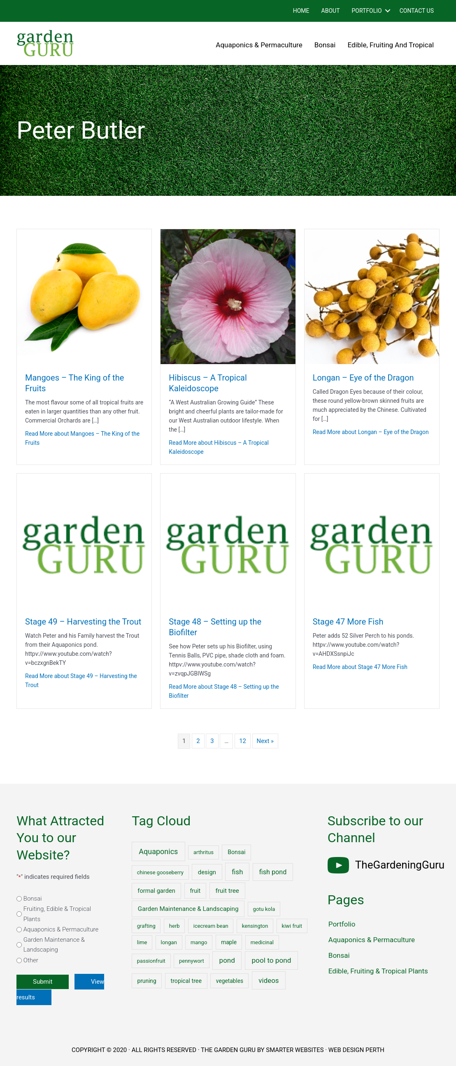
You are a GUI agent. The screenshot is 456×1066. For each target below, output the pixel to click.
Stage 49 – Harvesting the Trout (83, 622)
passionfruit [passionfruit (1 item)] (151, 961)
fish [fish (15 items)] (237, 872)
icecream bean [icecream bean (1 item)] (210, 926)
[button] (387, 11)
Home (301, 10)
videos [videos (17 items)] (268, 980)
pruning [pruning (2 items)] (146, 981)
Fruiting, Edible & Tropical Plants (57, 914)
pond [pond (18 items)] (227, 960)
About (330, 10)
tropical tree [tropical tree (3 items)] (185, 981)
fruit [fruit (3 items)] (195, 890)
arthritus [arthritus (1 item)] (203, 852)
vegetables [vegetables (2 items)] (229, 981)
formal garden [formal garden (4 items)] (156, 890)
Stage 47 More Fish (348, 622)
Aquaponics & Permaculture (259, 45)
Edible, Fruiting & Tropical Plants (378, 971)
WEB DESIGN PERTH (356, 1050)
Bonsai (325, 45)
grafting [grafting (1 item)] (146, 926)
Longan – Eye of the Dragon (363, 378)
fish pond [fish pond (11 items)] (273, 872)
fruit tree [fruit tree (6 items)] (227, 890)
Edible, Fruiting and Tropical (391, 45)
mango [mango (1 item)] (199, 942)
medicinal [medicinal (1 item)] (262, 942)
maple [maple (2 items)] (229, 942)
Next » (265, 741)
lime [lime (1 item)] (142, 942)
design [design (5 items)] (207, 872)
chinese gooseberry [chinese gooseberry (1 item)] (160, 872)
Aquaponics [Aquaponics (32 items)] (158, 851)
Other (30, 960)
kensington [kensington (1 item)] (255, 926)
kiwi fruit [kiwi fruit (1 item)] (292, 926)
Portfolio (366, 10)
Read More (82, 438)
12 (242, 741)
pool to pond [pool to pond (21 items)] (271, 960)
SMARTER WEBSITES (294, 1050)
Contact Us (417, 10)
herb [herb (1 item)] (174, 926)
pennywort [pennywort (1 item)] (191, 961)
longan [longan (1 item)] (169, 942)
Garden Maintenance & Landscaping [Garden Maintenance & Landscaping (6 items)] (188, 909)
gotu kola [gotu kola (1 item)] (264, 909)
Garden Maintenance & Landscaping (54, 945)
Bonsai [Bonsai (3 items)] (236, 852)
